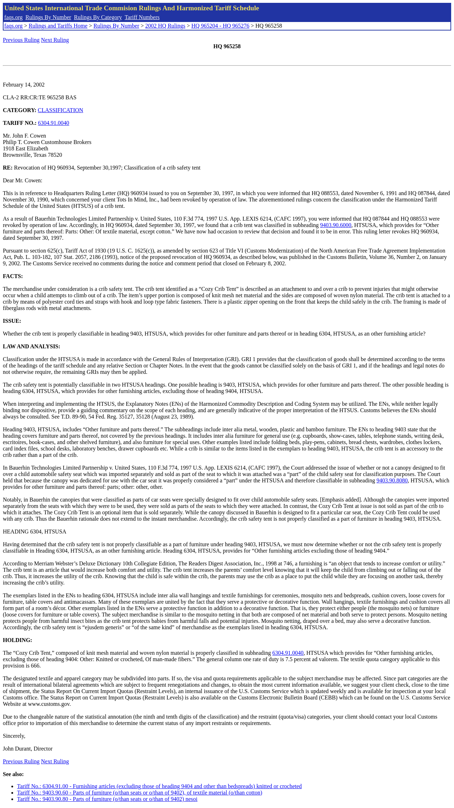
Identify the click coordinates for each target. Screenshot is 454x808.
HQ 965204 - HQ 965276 (220, 26)
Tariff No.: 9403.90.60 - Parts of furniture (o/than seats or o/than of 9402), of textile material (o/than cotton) (139, 793)
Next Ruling (55, 40)
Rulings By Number (48, 17)
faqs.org (13, 17)
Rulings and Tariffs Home (58, 26)
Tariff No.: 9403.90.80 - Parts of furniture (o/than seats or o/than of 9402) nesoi (107, 799)
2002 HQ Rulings (165, 26)
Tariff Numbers (142, 17)
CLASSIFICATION (60, 110)
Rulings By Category (98, 17)
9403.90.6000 (335, 225)
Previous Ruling (21, 40)
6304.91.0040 (53, 123)
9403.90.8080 (392, 480)
